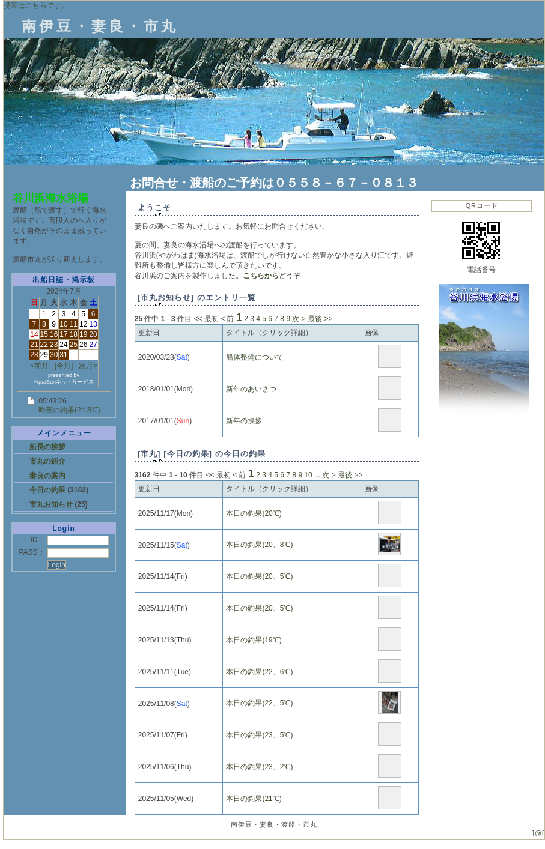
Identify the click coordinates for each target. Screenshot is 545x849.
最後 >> (320, 319)
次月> (88, 365)
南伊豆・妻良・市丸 (100, 26)
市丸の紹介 (47, 461)
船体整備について (255, 357)
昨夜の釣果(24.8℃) (69, 410)
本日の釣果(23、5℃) (259, 735)
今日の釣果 (48, 490)
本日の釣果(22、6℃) (259, 672)
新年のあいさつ (251, 389)
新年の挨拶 (244, 421)
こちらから (261, 275)
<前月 (39, 365)
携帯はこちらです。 (36, 5)
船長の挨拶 (47, 447)
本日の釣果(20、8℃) (259, 544)
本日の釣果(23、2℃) (259, 767)
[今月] (64, 365)
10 (308, 475)
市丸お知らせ (52, 504)
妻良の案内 (47, 475)
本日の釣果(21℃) (253, 798)
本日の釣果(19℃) (253, 640)
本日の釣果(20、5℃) (259, 576)
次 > (298, 319)
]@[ (538, 832)
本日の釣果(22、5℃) (259, 703)
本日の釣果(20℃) (253, 513)
